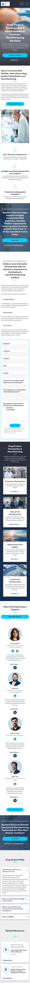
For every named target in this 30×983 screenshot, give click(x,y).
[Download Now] (15, 960)
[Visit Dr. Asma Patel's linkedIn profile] (15, 667)
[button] (22, 4)
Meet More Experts (15, 616)
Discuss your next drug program (15, 245)
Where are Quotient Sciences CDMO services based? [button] (15, 899)
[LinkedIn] (15, 712)
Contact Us (15, 60)
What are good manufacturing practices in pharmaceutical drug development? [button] (15, 908)
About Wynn (15, 797)
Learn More (14, 240)
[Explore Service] (15, 512)
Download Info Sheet (14, 55)
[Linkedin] (15, 755)
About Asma (15, 664)
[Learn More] (15, 480)
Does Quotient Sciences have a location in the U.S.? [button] (15, 870)
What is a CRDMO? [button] (15, 917)
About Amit (15, 709)
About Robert (15, 752)
